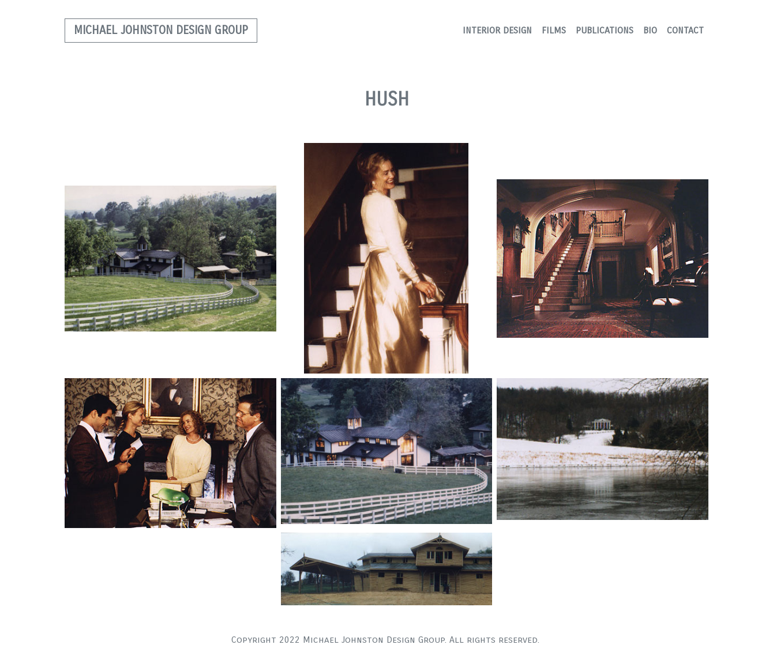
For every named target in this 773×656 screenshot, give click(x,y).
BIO (650, 30)
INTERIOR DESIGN (497, 30)
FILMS (554, 30)
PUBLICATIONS (604, 30)
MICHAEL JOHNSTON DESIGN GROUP (161, 30)
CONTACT (685, 30)
